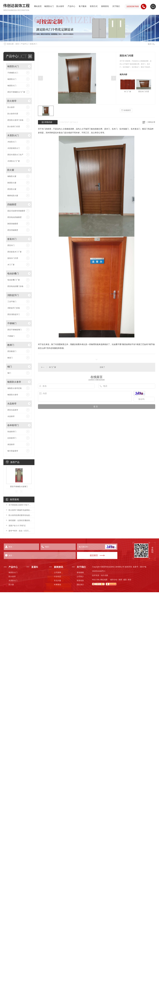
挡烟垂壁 (11, 204)
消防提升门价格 (13, 308)
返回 (151, 44)
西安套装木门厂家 (14, 252)
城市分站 (113, 580)
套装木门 (33, 44)
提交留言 (94, 555)
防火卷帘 (60, 6)
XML (98, 580)
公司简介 (80, 576)
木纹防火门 (11, 142)
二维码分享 (150, 122)
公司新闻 (57, 572)
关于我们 (116, 6)
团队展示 (80, 585)
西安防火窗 (11, 189)
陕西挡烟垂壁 (12, 224)
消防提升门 (13, 295)
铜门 (9, 366)
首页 (17, 44)
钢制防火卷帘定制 (14, 388)
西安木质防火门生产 (15, 155)
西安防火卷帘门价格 (15, 120)
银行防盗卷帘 (12, 451)
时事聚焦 (57, 585)
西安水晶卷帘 (12, 410)
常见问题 (57, 581)
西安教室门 (11, 351)
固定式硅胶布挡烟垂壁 (16, 211)
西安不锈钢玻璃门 (14, 330)
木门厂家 (11, 265)
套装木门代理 (12, 258)
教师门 (10, 345)
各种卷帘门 (13, 425)
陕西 (120, 580)
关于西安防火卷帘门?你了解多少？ (20, 505)
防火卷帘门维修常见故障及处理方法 (20, 510)
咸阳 (125, 580)
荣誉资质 (80, 581)
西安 (129, 580)
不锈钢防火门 (12, 73)
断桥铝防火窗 (12, 196)
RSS (94, 580)
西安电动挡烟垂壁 (14, 217)
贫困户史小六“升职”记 (17, 526)
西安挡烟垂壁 (12, 230)
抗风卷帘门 (11, 438)
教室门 (10, 358)
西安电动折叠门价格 (15, 286)
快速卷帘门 (11, 432)
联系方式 (94, 6)
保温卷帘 (11, 444)
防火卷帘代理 (12, 114)
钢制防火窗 (11, 176)
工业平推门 (11, 302)
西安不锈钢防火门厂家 (16, 92)
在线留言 (126, 110)
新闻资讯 (105, 6)
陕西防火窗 (11, 183)
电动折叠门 (13, 273)
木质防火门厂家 (13, 161)
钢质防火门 (49, 6)
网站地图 (103, 580)
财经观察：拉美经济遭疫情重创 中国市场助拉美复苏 (20, 520)
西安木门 (11, 245)
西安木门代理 (143, 91)
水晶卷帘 (11, 403)
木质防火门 (13, 135)
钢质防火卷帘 (14, 382)
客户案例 (82, 6)
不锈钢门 (11, 323)
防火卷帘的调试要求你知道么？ (20, 515)
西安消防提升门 (13, 314)
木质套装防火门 (13, 148)
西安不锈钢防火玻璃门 (19, 487)
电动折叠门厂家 (13, 280)
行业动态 (57, 576)
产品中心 (71, 6)
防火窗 (10, 170)
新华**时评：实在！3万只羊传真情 (20, 531)
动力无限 (104, 575)
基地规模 (80, 572)
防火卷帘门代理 (13, 127)
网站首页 (38, 6)
